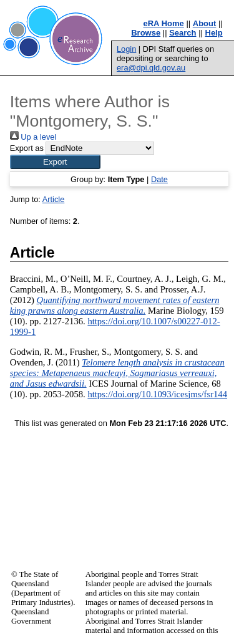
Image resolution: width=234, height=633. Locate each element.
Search (182, 32)
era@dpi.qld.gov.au (151, 67)
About (205, 23)
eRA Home (164, 23)
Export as (27, 148)
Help (214, 32)
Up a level (33, 137)
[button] (55, 162)
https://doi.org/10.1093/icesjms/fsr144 (157, 394)
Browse (145, 32)
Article (53, 199)
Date (159, 179)
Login (126, 49)
